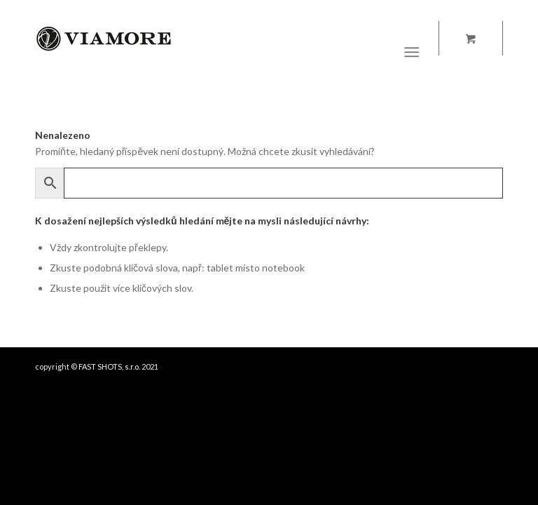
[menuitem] (415, 52)
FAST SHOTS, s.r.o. (109, 366)
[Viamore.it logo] (105, 51)
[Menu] (412, 52)
